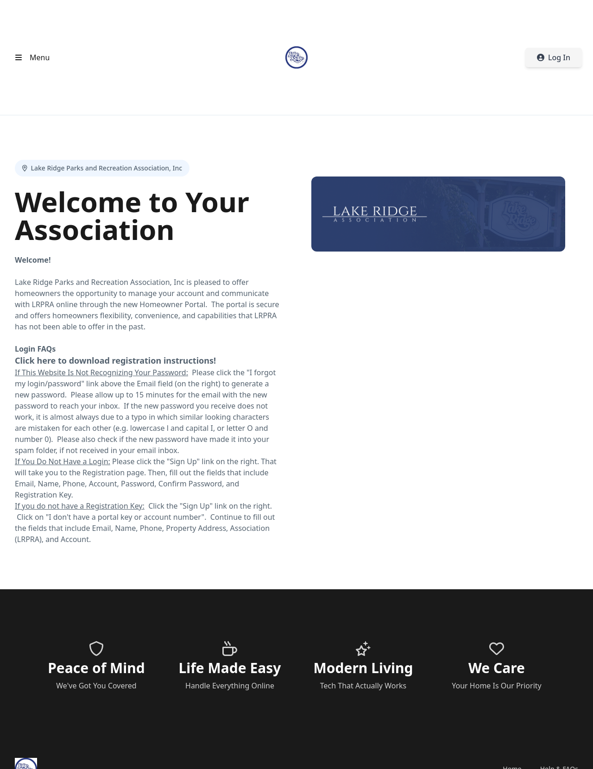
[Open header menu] (30, 57)
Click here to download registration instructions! (115, 360)
